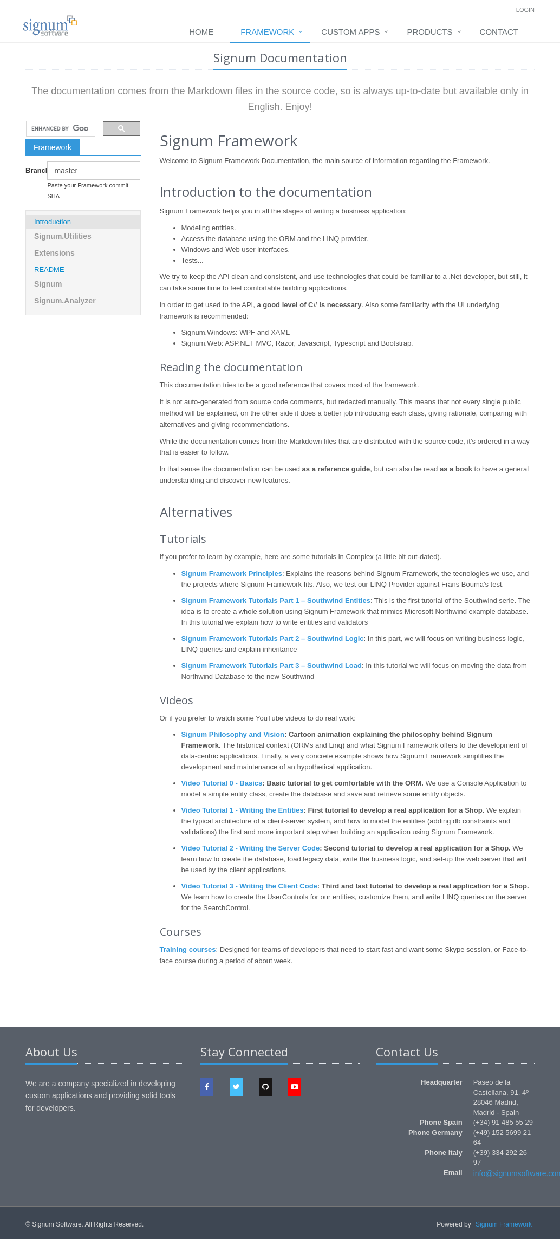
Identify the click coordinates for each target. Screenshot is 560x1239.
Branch (32, 170)
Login (525, 10)
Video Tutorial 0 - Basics (222, 783)
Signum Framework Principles (231, 573)
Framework (267, 31)
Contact (499, 31)
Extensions (54, 253)
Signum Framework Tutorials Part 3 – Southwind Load (271, 665)
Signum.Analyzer (65, 300)
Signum (48, 284)
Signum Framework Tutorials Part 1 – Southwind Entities (275, 600)
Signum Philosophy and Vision (232, 734)
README (49, 269)
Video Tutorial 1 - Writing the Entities (242, 810)
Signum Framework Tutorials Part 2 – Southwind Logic (272, 638)
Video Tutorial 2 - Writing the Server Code (250, 848)
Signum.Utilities (63, 236)
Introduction (52, 222)
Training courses (188, 949)
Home (201, 31)
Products (429, 31)
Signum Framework (504, 1224)
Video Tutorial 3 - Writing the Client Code (249, 886)
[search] (59, 129)
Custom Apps (350, 31)
